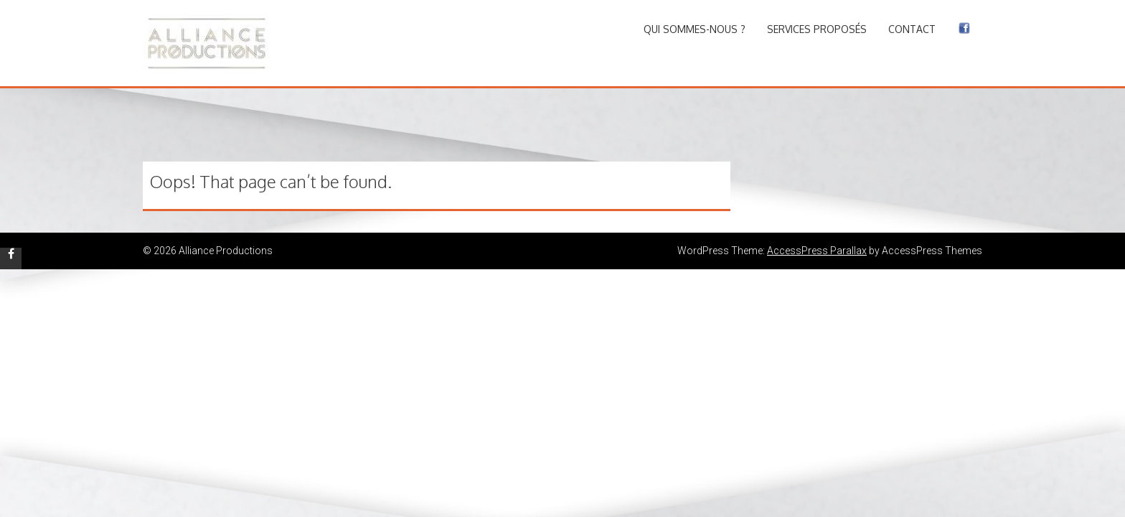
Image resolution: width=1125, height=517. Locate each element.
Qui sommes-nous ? (694, 29)
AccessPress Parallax (817, 250)
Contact (912, 29)
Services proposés (817, 29)
